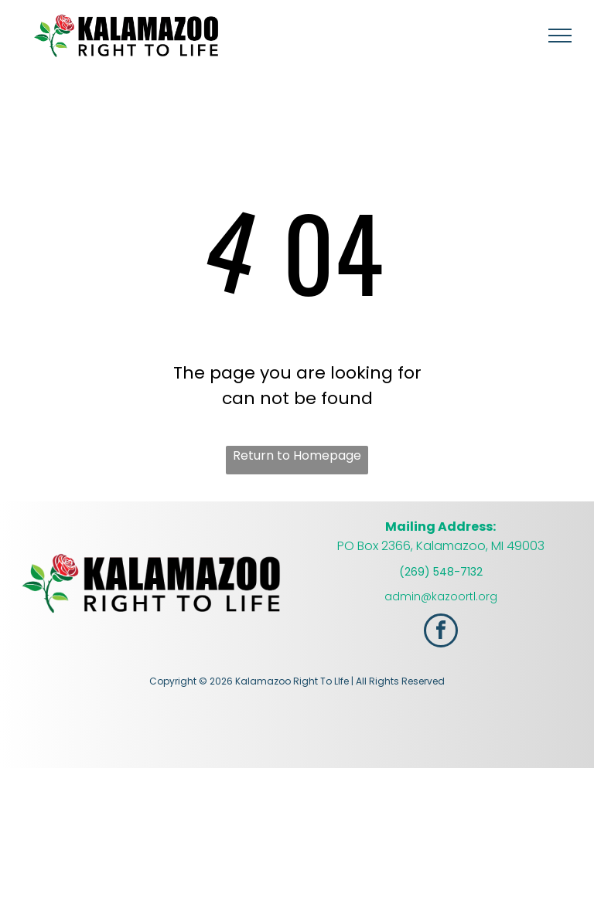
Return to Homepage (297, 455)
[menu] (560, 35)
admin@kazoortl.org (440, 596)
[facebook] (441, 632)
